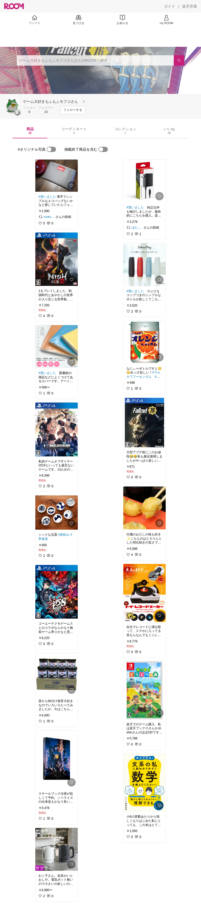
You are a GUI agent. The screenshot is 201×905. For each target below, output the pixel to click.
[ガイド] (169, 6)
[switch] (51, 149)
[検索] (179, 60)
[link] (56, 176)
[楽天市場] (189, 6)
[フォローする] (72, 110)
